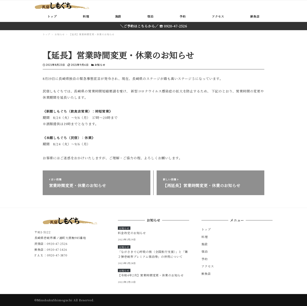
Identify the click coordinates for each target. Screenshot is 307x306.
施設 (204, 244)
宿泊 (204, 251)
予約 (204, 259)
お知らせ (100, 65)
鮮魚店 (206, 274)
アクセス (207, 266)
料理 (204, 237)
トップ (206, 229)
